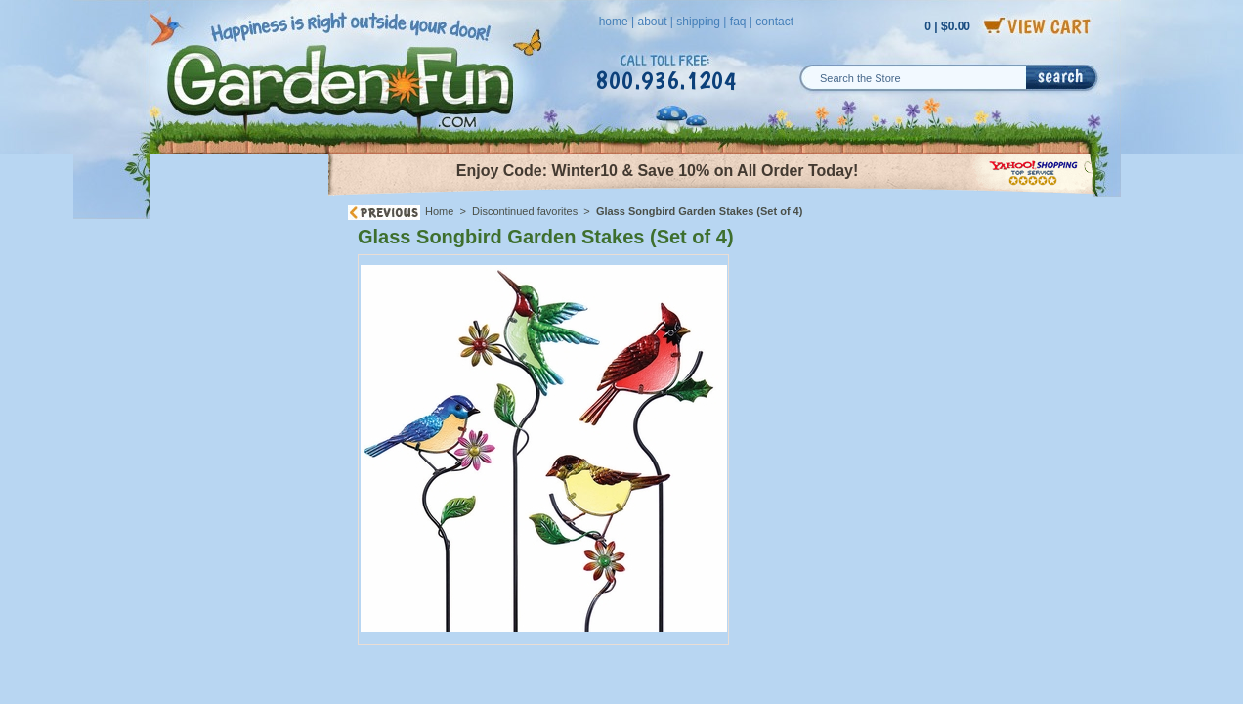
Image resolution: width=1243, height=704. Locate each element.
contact (774, 21)
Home (439, 211)
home (613, 21)
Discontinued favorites (525, 211)
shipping (698, 21)
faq (738, 21)
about (651, 21)
